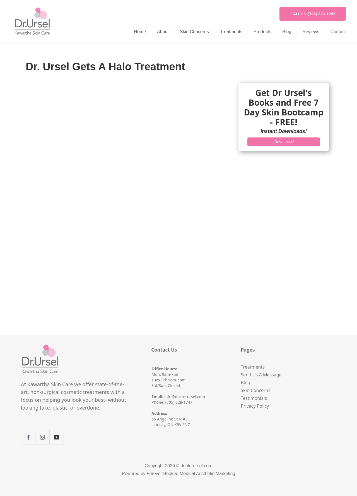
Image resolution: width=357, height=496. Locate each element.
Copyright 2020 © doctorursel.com (178, 465)
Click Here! (283, 141)
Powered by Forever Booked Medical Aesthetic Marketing (178, 473)
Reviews (310, 31)
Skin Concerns (194, 31)
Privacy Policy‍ (255, 406)
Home (140, 31)
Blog (286, 31)
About (163, 31)
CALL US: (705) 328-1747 (312, 13)
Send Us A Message (261, 375)
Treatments (231, 31)
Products (262, 31)
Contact (338, 31)
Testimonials (254, 398)
